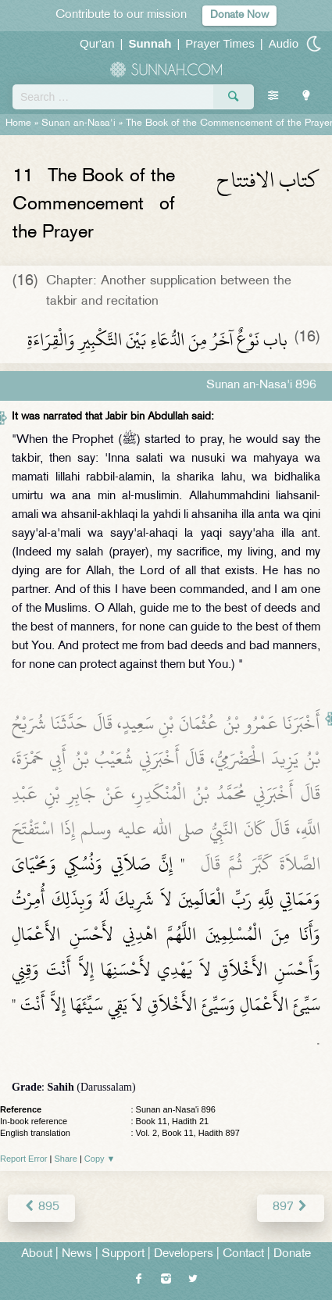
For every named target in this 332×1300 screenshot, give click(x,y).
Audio (283, 43)
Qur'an (97, 43)
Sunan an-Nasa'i (78, 123)
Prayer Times (219, 43)
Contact (243, 1254)
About (36, 1254)
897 (291, 1207)
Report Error (24, 1158)
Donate (292, 1254)
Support (123, 1254)
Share (66, 1158)
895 (41, 1207)
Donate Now (239, 15)
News (77, 1254)
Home (18, 123)
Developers (183, 1254)
